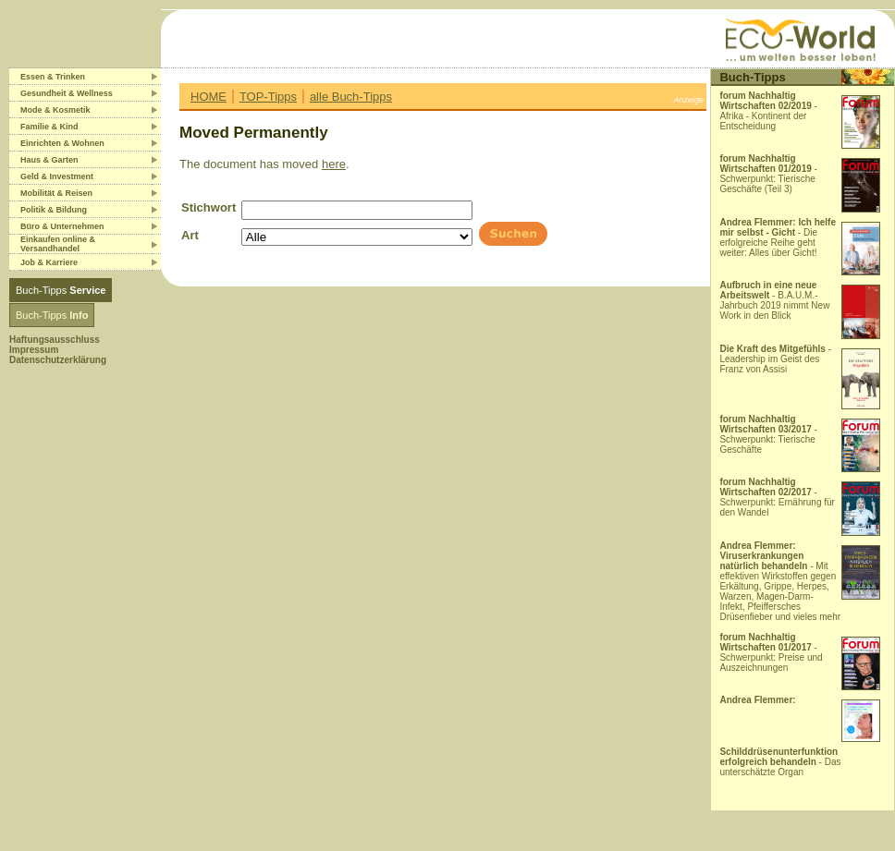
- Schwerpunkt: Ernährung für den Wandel (777, 497)
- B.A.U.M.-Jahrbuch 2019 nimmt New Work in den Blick (774, 300)
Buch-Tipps (60, 290)
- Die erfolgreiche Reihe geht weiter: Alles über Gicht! (777, 237)
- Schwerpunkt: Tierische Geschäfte (768, 434)
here (334, 164)
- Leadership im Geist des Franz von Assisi (775, 359)
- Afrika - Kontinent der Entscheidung (768, 111)
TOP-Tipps (268, 96)
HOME (208, 96)
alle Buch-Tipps (351, 96)
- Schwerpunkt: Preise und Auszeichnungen (770, 652)
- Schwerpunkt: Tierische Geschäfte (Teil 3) (768, 173)
